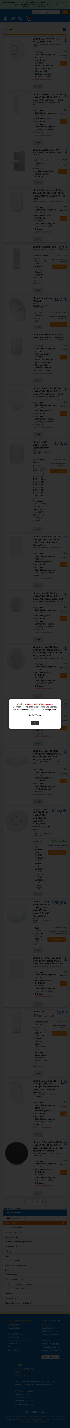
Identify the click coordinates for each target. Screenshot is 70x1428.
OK (35, 723)
